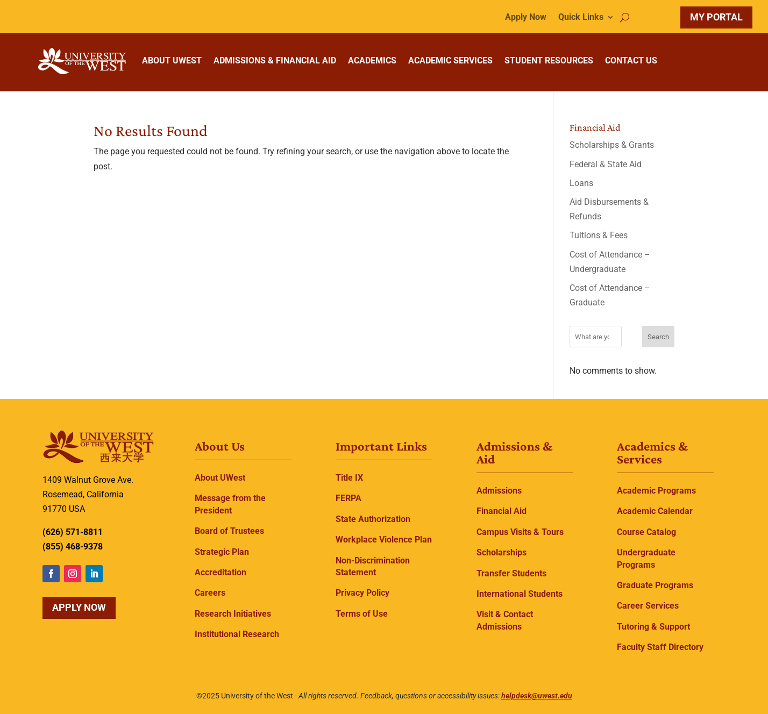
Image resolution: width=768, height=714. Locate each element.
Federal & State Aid (606, 164)
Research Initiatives (233, 614)
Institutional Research (237, 634)
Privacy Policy (362, 593)
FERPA (348, 498)
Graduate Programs (655, 585)
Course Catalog (646, 532)
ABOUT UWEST (172, 60)
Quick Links (580, 17)
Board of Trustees (229, 531)
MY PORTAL (716, 17)
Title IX (349, 478)
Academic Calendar (655, 511)
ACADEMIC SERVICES (450, 60)
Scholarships (502, 552)
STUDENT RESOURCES (548, 60)
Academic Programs (656, 490)
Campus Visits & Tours (520, 532)
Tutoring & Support (653, 627)
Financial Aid (502, 511)
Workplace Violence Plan (384, 539)
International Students (520, 594)
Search (658, 337)
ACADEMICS (372, 60)
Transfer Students (511, 573)
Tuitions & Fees (599, 235)
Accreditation (220, 572)
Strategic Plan (222, 552)
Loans (581, 183)
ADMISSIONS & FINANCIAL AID (275, 60)
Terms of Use (362, 614)
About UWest (220, 478)
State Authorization (373, 519)
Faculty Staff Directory (660, 647)
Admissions (499, 490)
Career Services (648, 606)
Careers (210, 593)
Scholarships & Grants (612, 145)
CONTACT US (631, 60)
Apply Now (525, 17)
